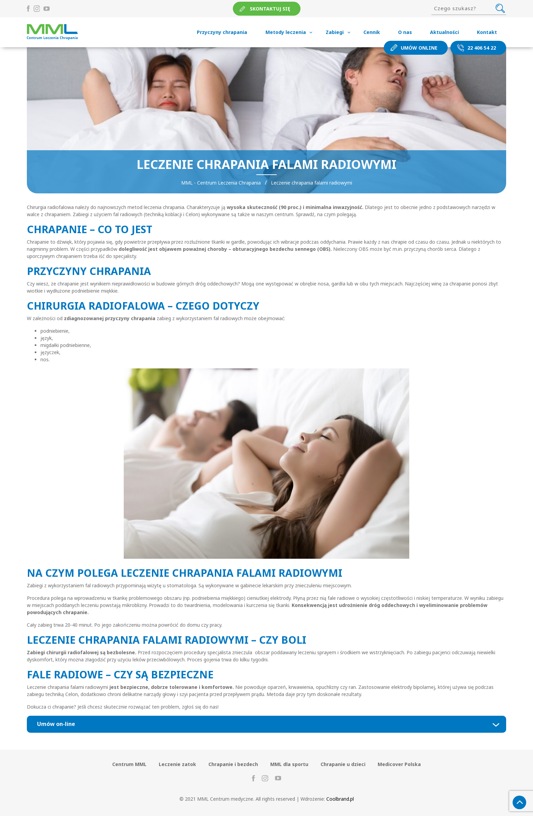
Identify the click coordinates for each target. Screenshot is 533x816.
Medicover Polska (399, 764)
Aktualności (444, 32)
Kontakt (487, 32)
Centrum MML (129, 764)
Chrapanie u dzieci (343, 764)
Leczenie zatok (177, 764)
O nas (405, 32)
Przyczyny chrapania (222, 32)
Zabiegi (335, 32)
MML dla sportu (289, 764)
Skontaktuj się (270, 8)
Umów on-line (56, 724)
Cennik (371, 32)
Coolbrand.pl (340, 799)
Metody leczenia (285, 32)
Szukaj (500, 8)
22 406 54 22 (481, 48)
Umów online (419, 48)
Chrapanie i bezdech (233, 764)
